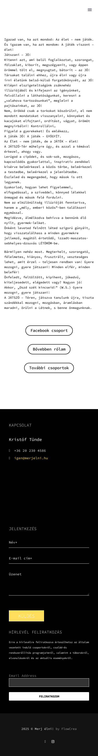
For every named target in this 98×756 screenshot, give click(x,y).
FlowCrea (69, 729)
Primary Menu (90, 9)
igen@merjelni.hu (31, 458)
